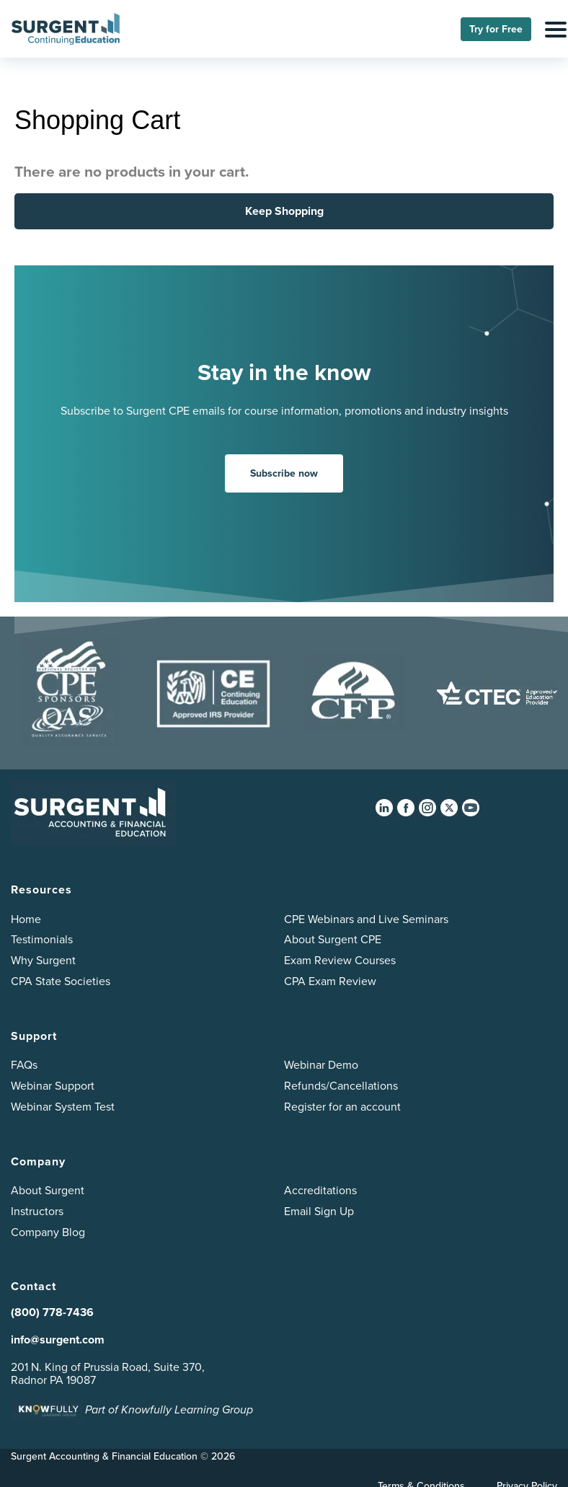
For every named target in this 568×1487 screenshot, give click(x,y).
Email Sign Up (319, 1211)
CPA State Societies (60, 981)
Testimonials (42, 939)
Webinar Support (52, 1085)
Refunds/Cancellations (341, 1085)
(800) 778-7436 (52, 1312)
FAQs (24, 1064)
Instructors (37, 1211)
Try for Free (496, 29)
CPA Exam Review (330, 981)
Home (26, 919)
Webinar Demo (321, 1064)
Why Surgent (43, 960)
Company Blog (48, 1232)
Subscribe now (284, 473)
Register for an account (342, 1106)
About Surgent (47, 1190)
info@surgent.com (58, 1339)
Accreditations (320, 1190)
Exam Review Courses (340, 960)
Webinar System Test (63, 1106)
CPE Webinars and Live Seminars (366, 919)
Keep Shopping (284, 211)
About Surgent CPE (332, 939)
